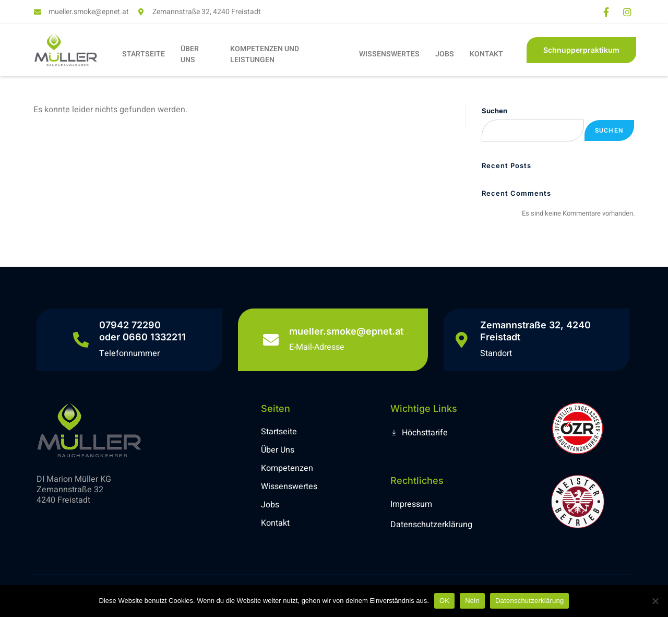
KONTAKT (486, 54)
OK (444, 600)
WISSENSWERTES (389, 54)
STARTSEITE (143, 54)
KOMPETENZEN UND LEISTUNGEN (264, 54)
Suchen (494, 110)
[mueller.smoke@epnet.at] (271, 340)
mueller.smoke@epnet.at (346, 331)
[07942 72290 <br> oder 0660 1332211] (81, 340)
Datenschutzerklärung (529, 600)
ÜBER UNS (190, 54)
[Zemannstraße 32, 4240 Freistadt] (462, 340)
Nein (472, 600)
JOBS (444, 54)
